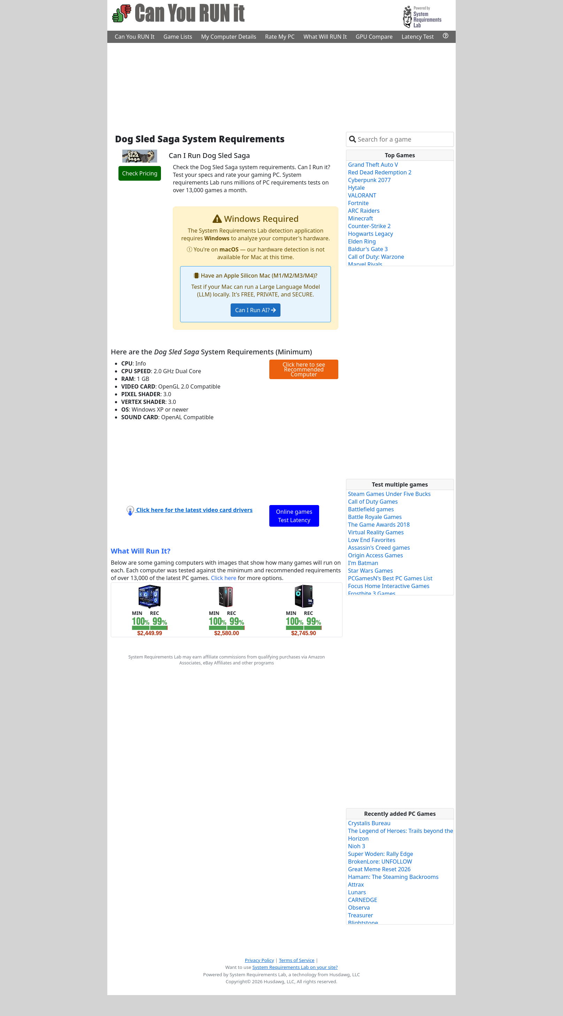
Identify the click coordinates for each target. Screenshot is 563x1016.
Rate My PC (280, 36)
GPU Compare (374, 36)
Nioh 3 (356, 846)
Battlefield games (371, 509)
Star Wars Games (370, 570)
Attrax (356, 884)
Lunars (357, 892)
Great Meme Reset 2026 (379, 869)
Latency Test (418, 36)
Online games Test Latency (294, 516)
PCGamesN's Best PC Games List (390, 578)
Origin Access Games (375, 555)
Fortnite (358, 203)
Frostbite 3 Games (371, 593)
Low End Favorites (371, 540)
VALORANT (362, 195)
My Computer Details (228, 36)
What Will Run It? (140, 551)
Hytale (356, 187)
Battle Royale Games (375, 517)
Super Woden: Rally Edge (380, 854)
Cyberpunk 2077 (369, 180)
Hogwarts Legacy (370, 234)
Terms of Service (297, 960)
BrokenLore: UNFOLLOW (380, 861)
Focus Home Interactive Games (389, 586)
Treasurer (360, 915)
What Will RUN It (325, 36)
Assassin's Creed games (379, 547)
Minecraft (360, 218)
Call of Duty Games (373, 501)
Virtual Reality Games (376, 532)
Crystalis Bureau (369, 823)
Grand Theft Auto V (373, 164)
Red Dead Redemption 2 (379, 172)
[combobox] (404, 139)
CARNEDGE (362, 900)
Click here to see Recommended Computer (304, 369)
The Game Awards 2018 (379, 524)
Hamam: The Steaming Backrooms (393, 877)
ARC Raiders (364, 211)
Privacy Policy (259, 960)
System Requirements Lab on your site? (295, 967)
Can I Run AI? (255, 310)
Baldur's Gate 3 (368, 249)
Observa (359, 907)
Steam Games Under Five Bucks (389, 494)
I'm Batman (363, 563)
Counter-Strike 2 (369, 226)
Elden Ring (362, 241)
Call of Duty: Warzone (376, 257)
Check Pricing (139, 173)
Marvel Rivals (365, 264)
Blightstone (363, 923)
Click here (223, 578)
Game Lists (177, 36)
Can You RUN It (134, 36)
